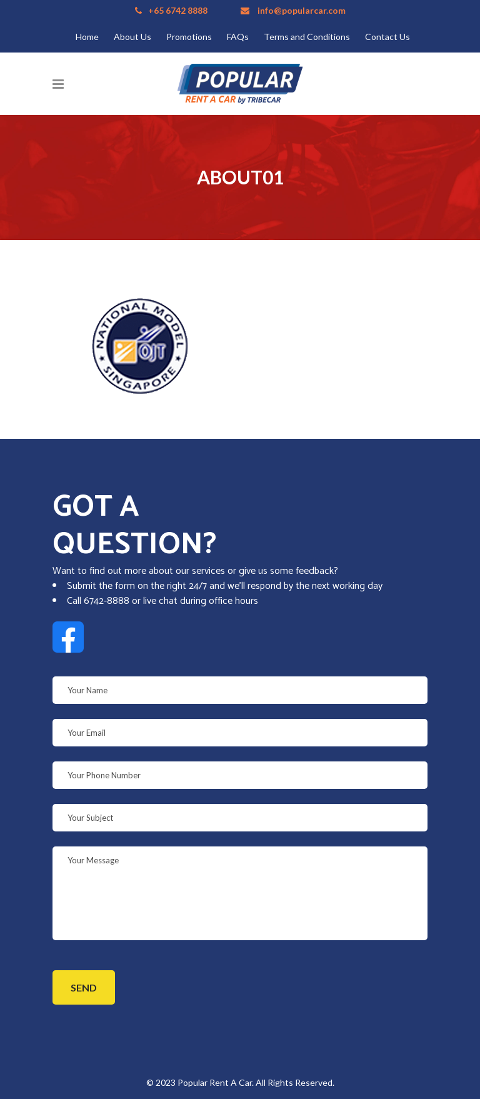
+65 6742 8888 (178, 10)
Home (87, 36)
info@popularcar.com (302, 10)
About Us (132, 36)
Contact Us (387, 36)
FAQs (238, 36)
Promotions (189, 36)
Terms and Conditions (307, 36)
